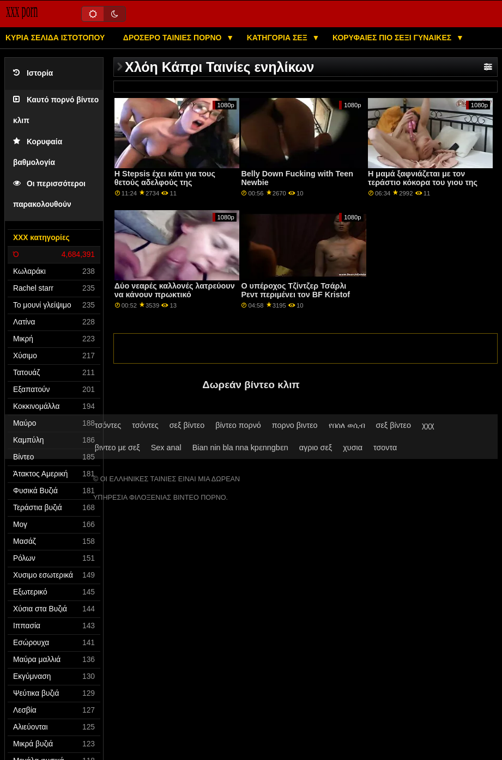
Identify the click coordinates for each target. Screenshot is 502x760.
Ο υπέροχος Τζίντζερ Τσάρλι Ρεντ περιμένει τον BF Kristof (295, 290)
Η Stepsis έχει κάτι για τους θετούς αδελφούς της (164, 178)
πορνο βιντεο (295, 425)
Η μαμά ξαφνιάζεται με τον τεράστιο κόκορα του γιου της (422, 178)
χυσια (352, 447)
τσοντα (385, 447)
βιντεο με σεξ (117, 447)
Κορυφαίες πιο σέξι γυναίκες (392, 37)
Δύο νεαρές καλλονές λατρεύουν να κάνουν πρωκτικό (174, 290)
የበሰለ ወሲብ (347, 425)
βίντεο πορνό (238, 425)
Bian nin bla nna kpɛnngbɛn (240, 447)
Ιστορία (33, 73)
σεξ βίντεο (187, 425)
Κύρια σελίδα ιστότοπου (55, 37)
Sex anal (166, 447)
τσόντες (108, 425)
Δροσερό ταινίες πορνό (173, 37)
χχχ (428, 425)
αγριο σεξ (315, 447)
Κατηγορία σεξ (278, 37)
